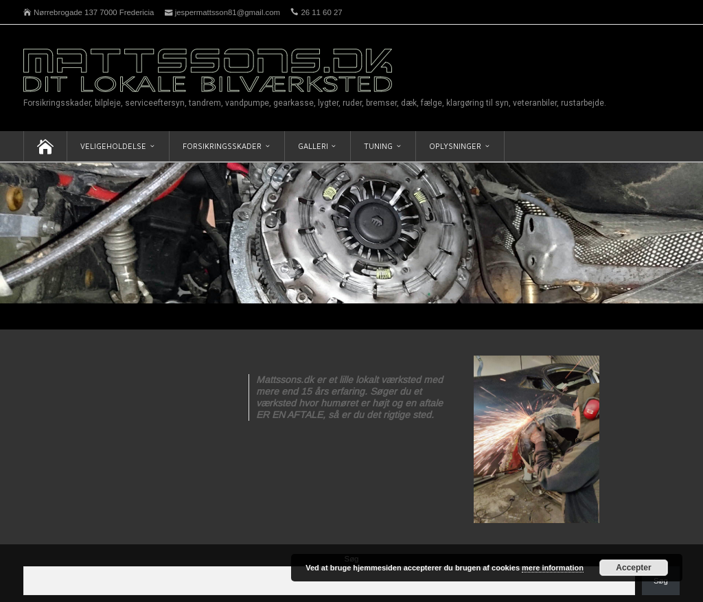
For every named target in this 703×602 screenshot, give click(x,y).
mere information (553, 568)
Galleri (313, 145)
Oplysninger (455, 145)
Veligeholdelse (113, 145)
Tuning (378, 145)
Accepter (633, 567)
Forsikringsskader (222, 145)
